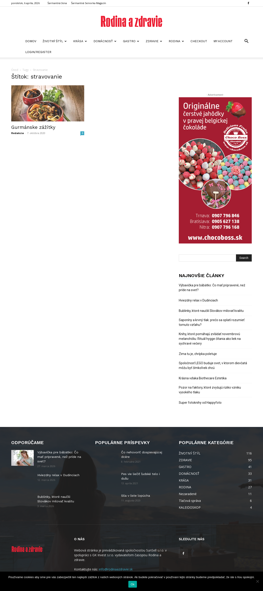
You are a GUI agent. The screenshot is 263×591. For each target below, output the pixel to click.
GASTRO (131, 41)
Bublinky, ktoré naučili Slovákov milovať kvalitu (211, 311)
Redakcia (17, 133)
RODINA (176, 41)
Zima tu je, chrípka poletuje (198, 354)
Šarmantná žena (57, 3)
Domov (30, 41)
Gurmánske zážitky (33, 127)
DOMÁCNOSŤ (104, 41)
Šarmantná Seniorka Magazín (88, 3)
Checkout (198, 41)
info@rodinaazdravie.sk (116, 569)
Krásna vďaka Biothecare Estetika (203, 378)
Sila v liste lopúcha (135, 495)
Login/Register (38, 52)
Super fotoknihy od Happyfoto (200, 402)
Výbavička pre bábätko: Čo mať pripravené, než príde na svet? (212, 287)
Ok (132, 584)
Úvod (14, 70)
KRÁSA (80, 41)
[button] (246, 41)
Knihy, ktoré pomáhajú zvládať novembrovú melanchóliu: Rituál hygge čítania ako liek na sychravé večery (210, 338)
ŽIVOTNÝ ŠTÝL (55, 41)
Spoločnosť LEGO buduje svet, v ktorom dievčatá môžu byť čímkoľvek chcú (213, 365)
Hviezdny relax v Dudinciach (198, 300)
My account (223, 41)
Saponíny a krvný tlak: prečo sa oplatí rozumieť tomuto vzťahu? (212, 322)
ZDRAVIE (154, 41)
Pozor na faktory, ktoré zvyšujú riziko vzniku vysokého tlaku (210, 390)
